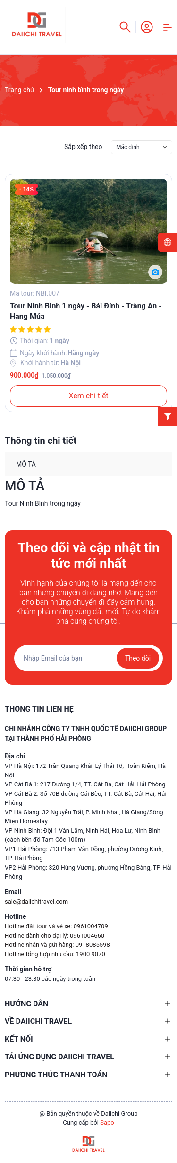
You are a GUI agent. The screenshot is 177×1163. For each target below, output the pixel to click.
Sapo (107, 1122)
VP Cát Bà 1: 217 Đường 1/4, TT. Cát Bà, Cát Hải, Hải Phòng (85, 784)
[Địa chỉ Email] (88, 658)
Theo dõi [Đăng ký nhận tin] (138, 658)
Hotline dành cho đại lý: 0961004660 (54, 935)
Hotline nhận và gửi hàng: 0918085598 (57, 944)
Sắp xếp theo (83, 146)
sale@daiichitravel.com (36, 901)
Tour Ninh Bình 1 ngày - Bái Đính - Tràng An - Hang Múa (85, 311)
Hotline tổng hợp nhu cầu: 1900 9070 (55, 954)
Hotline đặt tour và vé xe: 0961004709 (56, 926)
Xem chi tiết (88, 395)
